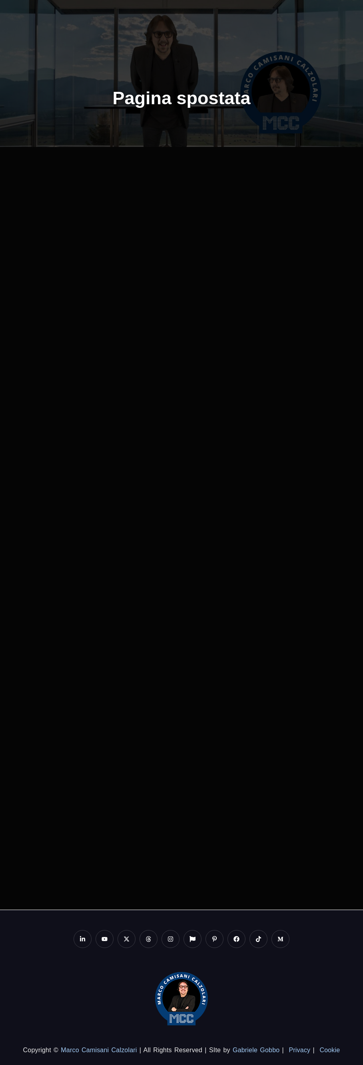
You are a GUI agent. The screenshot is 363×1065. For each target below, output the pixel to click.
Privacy (299, 1050)
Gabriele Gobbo (256, 1050)
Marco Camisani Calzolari (99, 1050)
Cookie (329, 1050)
